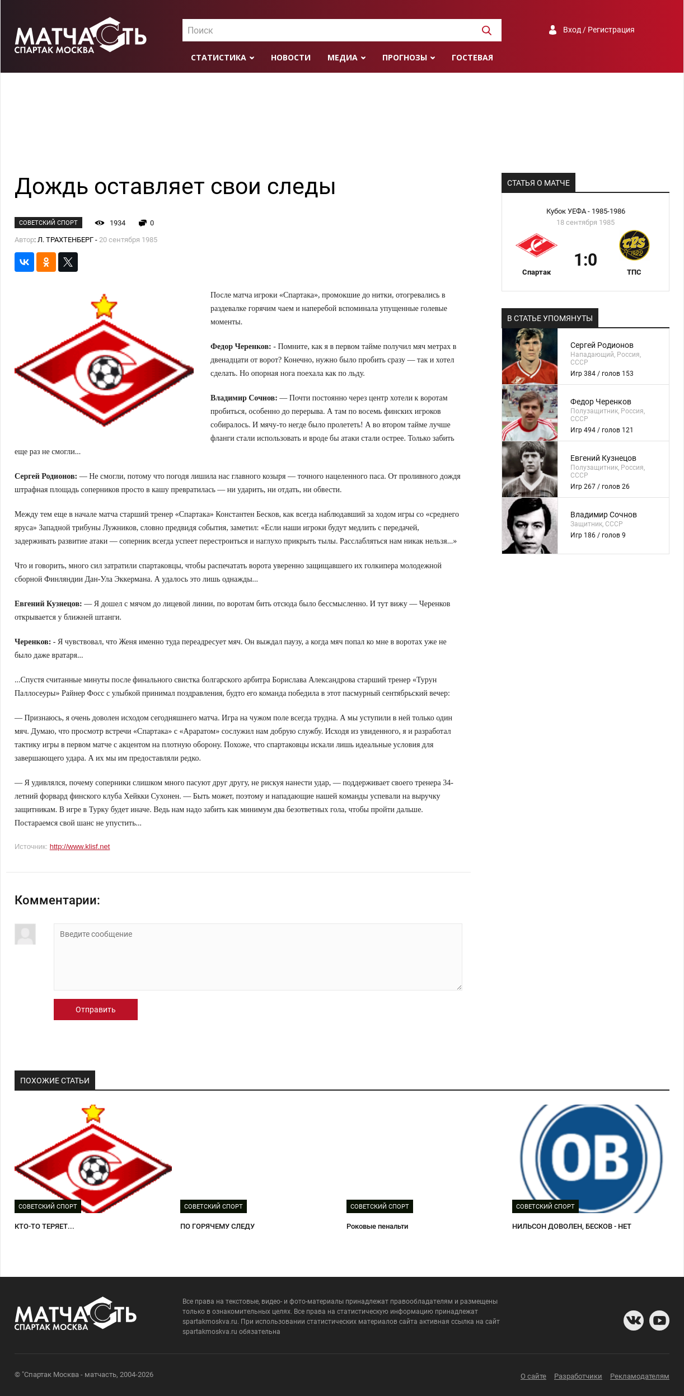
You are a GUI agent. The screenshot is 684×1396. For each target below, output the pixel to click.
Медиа (342, 57)
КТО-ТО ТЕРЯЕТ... (44, 1226)
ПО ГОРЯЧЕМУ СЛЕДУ (217, 1226)
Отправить (96, 1009)
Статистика (218, 57)
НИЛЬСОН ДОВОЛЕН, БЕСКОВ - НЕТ (571, 1226)
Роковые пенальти (377, 1226)
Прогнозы (404, 57)
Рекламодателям (639, 1376)
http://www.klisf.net (80, 846)
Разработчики (578, 1376)
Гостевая (472, 57)
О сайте (533, 1376)
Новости (291, 57)
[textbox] (342, 31)
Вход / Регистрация (599, 29)
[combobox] (342, 30)
